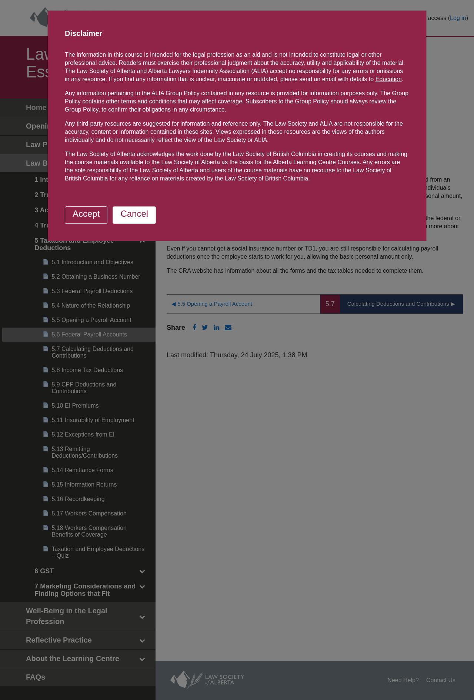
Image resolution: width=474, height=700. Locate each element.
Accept (86, 214)
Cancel (134, 214)
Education (388, 79)
